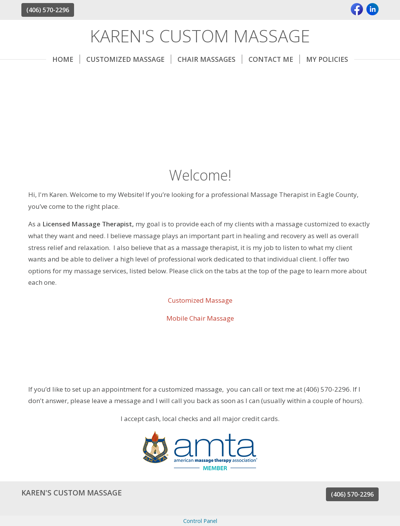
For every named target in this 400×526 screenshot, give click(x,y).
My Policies (327, 59)
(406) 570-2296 (47, 10)
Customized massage (128, 59)
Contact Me (274, 59)
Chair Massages (209, 59)
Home (66, 59)
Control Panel (200, 520)
